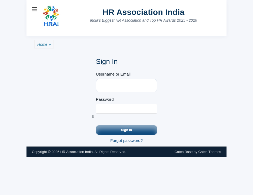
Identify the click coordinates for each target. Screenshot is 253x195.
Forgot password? (126, 140)
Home (44, 44)
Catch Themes (209, 152)
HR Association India (144, 12)
